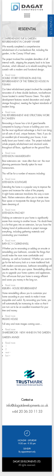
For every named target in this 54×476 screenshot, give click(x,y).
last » (7, 355)
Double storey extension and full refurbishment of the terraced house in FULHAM (25, 81)
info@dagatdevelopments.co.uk (27, 405)
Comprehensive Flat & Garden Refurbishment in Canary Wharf (21, 40)
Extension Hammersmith (16, 156)
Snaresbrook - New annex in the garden (26, 332)
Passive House (10, 319)
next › (7, 352)
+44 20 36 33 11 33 (27, 411)
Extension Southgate (14, 182)
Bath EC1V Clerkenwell (15, 243)
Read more (10, 75)
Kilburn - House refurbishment (19, 288)
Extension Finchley (13, 213)
